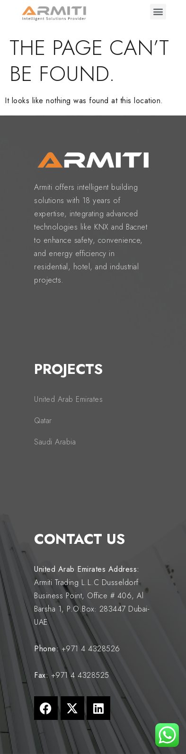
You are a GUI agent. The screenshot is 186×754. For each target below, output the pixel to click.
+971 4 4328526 (91, 648)
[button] (158, 11)
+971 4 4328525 (80, 675)
